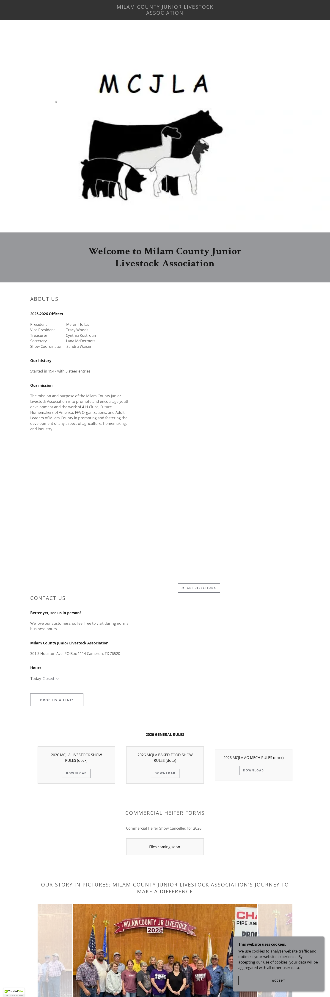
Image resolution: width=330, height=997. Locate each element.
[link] (165, 13)
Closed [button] (48, 678)
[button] (56, 679)
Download (76, 773)
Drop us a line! (57, 700)
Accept (278, 981)
